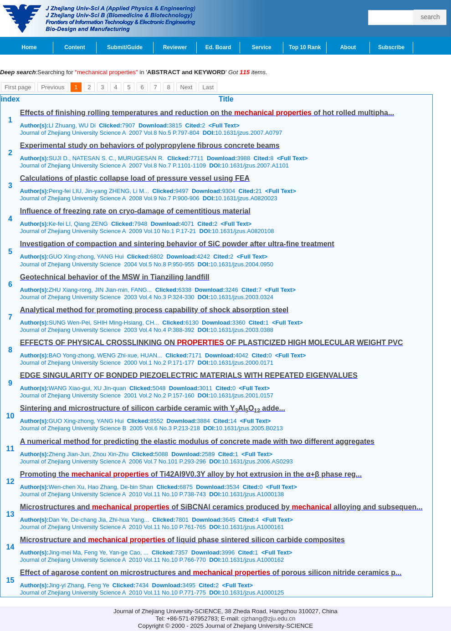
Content (74, 47)
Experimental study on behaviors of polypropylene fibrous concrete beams (150, 145)
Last (208, 87)
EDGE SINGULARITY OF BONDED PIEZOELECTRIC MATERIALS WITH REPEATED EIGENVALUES (189, 375)
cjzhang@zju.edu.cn (268, 618)
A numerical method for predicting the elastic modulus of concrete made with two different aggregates (197, 441)
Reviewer (175, 47)
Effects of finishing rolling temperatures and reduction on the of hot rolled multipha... (207, 113)
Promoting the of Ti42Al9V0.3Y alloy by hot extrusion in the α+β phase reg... (191, 474)
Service (262, 47)
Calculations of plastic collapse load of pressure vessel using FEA (135, 178)
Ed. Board (218, 47)
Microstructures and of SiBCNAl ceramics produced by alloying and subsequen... (221, 507)
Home (28, 47)
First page (18, 87)
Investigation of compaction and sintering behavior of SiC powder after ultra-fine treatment (177, 244)
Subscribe (391, 47)
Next (186, 87)
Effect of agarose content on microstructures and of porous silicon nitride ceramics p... (211, 572)
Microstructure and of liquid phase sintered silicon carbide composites (182, 540)
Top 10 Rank (305, 47)
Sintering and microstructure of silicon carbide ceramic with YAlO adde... (152, 408)
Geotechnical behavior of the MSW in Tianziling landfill (115, 277)
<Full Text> (224, 125)
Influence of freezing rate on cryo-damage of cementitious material (135, 211)
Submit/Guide (125, 47)
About (348, 47)
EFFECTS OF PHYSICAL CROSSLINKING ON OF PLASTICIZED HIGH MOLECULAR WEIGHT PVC (211, 342)
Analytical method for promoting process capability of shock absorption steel (154, 310)
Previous (52, 87)
